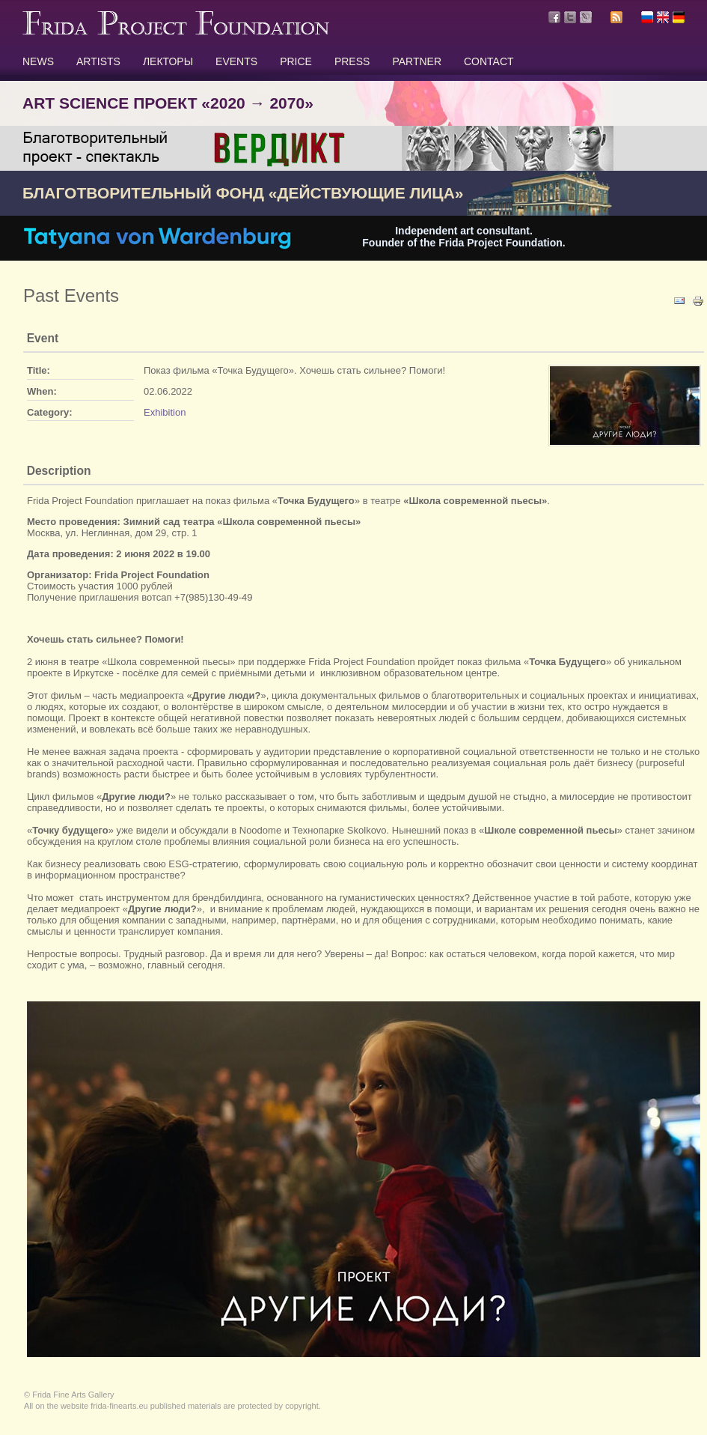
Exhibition (165, 412)
